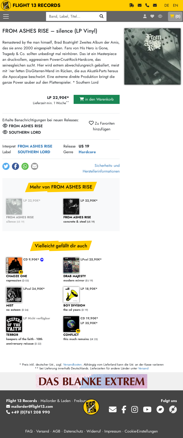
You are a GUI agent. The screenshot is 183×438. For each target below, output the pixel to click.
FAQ (29, 431)
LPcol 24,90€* (34, 288)
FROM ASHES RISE (35, 146)
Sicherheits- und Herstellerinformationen (101, 168)
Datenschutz (73, 431)
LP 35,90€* (89, 323)
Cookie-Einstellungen (141, 431)
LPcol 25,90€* (91, 259)
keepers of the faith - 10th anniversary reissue (32, 339)
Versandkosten (72, 364)
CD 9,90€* (31, 259)
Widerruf (93, 431)
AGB (56, 431)
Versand (143, 368)
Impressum (112, 431)
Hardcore (87, 152)
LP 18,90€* (89, 288)
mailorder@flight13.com (29, 406)
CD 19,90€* (89, 318)
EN (175, 5)
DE (166, 5)
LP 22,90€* (32, 200)
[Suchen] (102, 16)
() (175, 16)
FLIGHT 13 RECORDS (32, 5)
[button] (6, 166)
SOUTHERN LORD (34, 152)
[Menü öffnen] (6, 16)
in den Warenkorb (97, 99)
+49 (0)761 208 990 (28, 412)
